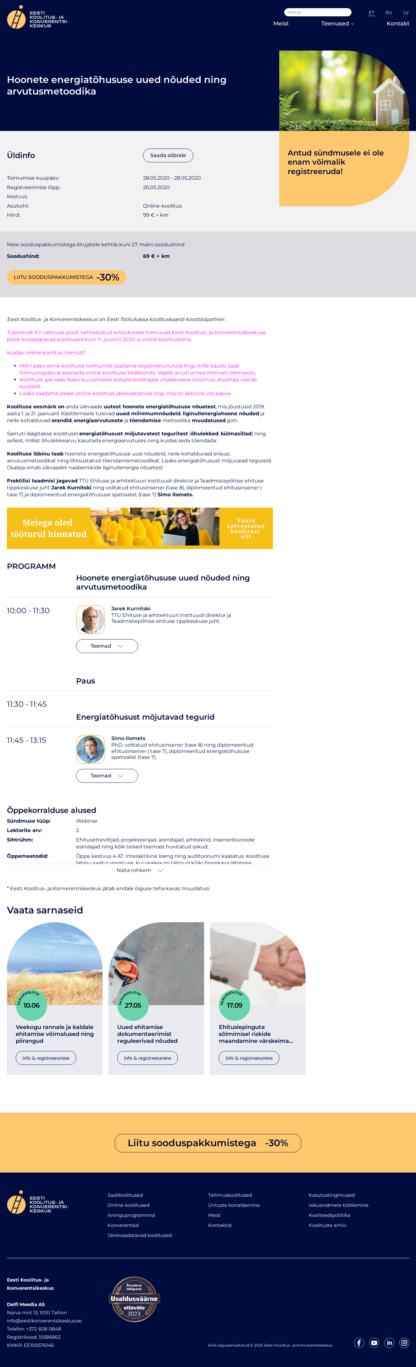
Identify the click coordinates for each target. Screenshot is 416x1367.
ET (371, 12)
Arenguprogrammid (131, 1215)
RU (388, 12)
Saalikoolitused (125, 1195)
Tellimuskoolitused (230, 1195)
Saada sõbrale (168, 155)
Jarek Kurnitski (131, 609)
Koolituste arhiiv (328, 1225)
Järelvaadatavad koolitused (140, 1235)
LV (406, 12)
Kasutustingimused (332, 1195)
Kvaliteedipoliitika (329, 1215)
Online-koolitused (128, 1205)
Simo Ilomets (128, 738)
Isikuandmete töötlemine (339, 1205)
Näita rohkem (140, 870)
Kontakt (398, 23)
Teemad (107, 646)
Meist (281, 23)
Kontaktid (219, 1225)
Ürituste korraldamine (234, 1205)
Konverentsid (123, 1225)
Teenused (337, 23)
